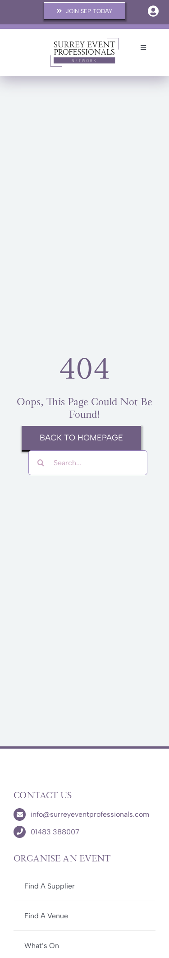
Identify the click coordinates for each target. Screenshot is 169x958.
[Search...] (87, 462)
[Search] (40, 462)
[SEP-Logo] (84, 41)
